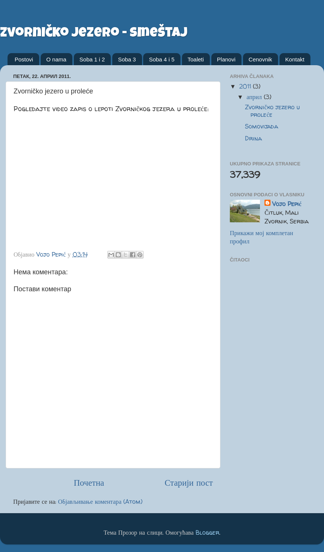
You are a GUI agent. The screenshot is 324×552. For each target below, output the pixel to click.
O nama (56, 59)
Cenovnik (260, 59)
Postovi (24, 59)
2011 (246, 86)
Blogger (207, 532)
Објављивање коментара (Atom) (100, 501)
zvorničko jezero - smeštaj (93, 34)
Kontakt (294, 59)
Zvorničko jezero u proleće (272, 110)
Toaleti (196, 59)
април (254, 97)
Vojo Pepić (286, 204)
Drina (253, 138)
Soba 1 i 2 (92, 59)
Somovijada (261, 126)
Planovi (226, 59)
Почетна (89, 482)
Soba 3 (127, 59)
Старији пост (189, 482)
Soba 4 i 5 (161, 59)
